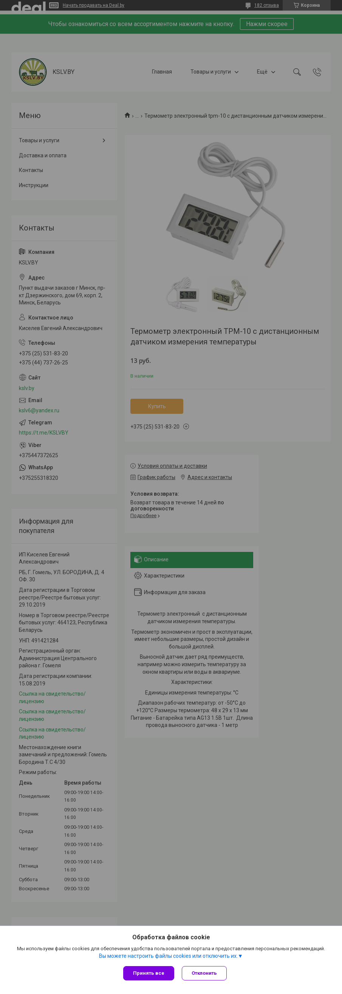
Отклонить (204, 973)
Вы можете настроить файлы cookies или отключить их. (168, 956)
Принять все (148, 973)
